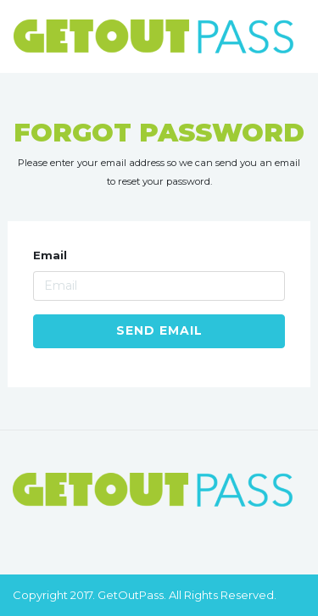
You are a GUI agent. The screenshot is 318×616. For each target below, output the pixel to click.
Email (50, 255)
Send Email (159, 330)
